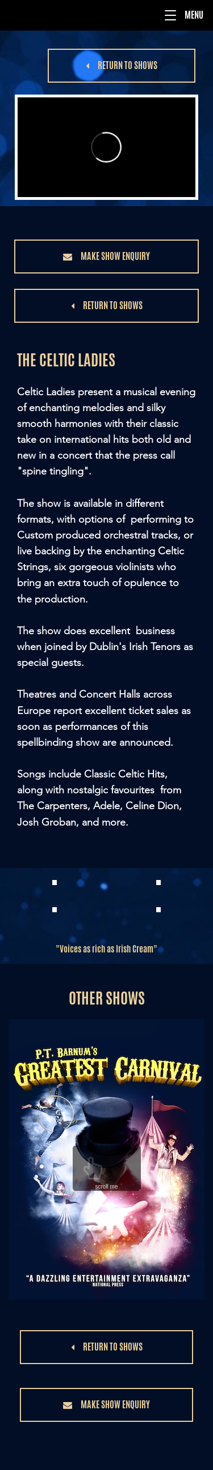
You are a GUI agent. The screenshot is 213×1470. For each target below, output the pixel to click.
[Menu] (106, 15)
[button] (170, 15)
